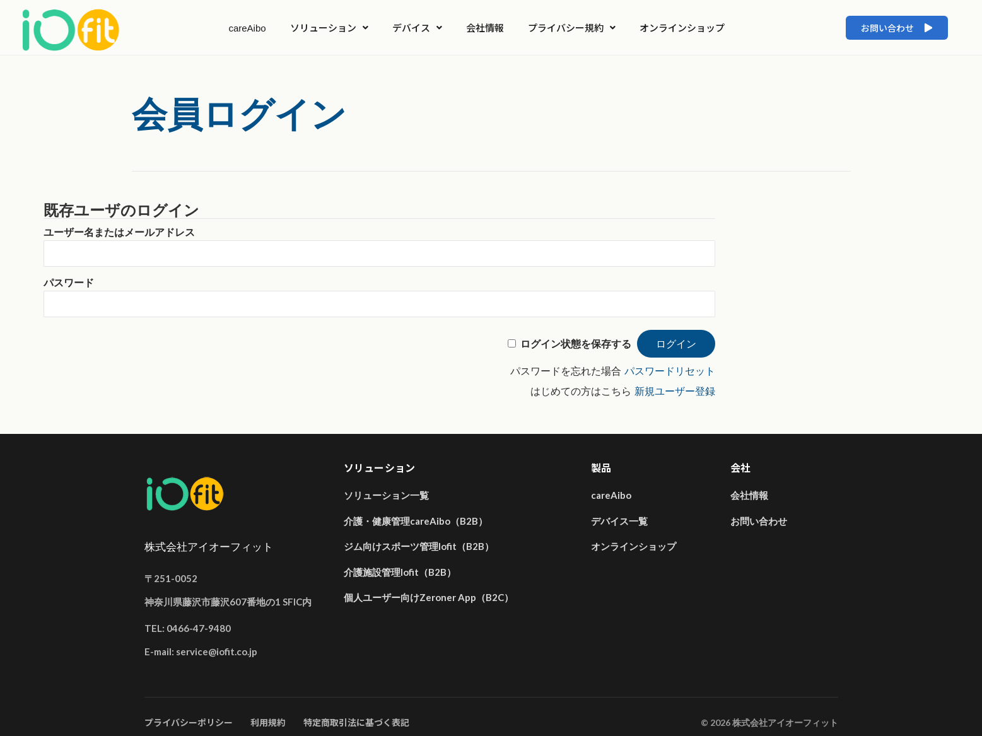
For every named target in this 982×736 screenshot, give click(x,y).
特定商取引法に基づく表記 (356, 722)
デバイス (417, 27)
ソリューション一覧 (386, 495)
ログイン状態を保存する (575, 344)
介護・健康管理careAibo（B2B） (416, 521)
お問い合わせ (758, 521)
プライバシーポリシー (188, 722)
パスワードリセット (669, 371)
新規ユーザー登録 (674, 391)
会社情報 (485, 27)
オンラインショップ (682, 27)
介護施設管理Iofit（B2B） (400, 572)
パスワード (69, 282)
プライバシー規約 (572, 27)
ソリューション (329, 27)
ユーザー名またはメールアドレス (119, 232)
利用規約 (268, 722)
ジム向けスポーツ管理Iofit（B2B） (419, 546)
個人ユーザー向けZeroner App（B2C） (428, 597)
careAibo (247, 27)
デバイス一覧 (619, 521)
